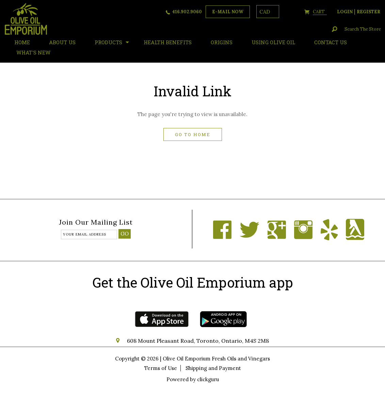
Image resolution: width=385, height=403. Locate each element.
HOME (22, 42)
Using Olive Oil (273, 42)
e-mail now (227, 12)
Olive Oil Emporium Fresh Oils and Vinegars (216, 358)
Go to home (192, 134)
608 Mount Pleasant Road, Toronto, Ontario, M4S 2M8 (198, 340)
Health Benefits (168, 42)
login (345, 12)
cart (320, 12)
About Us (62, 42)
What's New (33, 52)
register (368, 12)
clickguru (208, 379)
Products (108, 42)
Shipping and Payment (213, 368)
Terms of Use (160, 368)
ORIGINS (221, 42)
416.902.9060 (187, 12)
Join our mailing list (96, 222)
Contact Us (330, 42)
